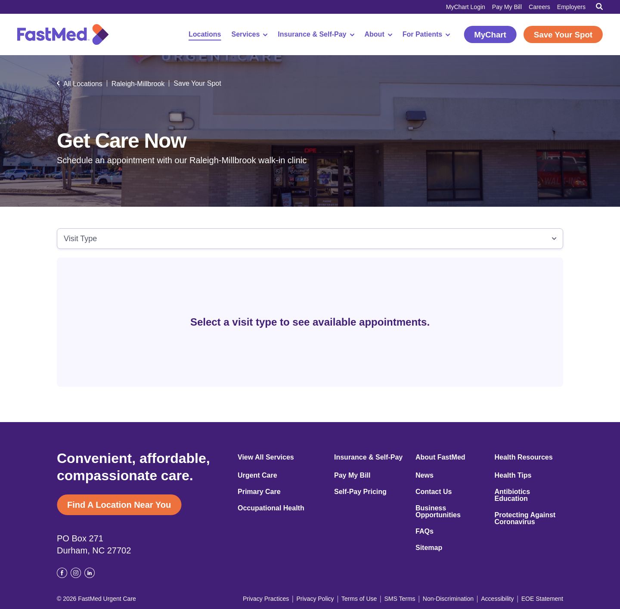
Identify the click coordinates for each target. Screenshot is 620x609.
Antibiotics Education (512, 495)
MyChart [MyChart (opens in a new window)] (490, 34)
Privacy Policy (315, 599)
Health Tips (513, 475)
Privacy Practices (266, 599)
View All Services (266, 457)
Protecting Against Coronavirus (525, 518)
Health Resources (524, 457)
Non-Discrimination (448, 599)
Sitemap (428, 547)
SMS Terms (399, 599)
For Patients (426, 34)
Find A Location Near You (119, 505)
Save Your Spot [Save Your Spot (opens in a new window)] (563, 34)
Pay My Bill (507, 7)
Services (250, 34)
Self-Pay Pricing (360, 491)
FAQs (424, 531)
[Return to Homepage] (62, 34)
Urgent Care (257, 475)
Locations (205, 34)
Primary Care (259, 491)
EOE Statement (542, 599)
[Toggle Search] (599, 6)
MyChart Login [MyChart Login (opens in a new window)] (465, 7)
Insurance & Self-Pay (316, 34)
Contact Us (433, 491)
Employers (571, 7)
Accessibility (497, 599)
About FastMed (440, 457)
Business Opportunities (438, 512)
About (378, 34)
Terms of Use (359, 599)
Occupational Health (271, 508)
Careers (539, 7)
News (424, 475)
